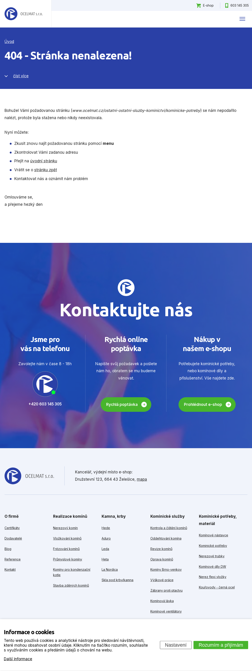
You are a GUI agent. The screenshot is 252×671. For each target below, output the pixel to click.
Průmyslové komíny (67, 559)
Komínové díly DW (212, 566)
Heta (105, 559)
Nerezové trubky (212, 556)
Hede (106, 528)
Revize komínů (161, 549)
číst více (21, 76)
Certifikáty (12, 528)
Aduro (106, 538)
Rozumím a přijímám (221, 645)
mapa (142, 479)
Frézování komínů (66, 549)
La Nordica (110, 569)
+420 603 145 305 (45, 404)
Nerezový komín (65, 528)
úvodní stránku (43, 161)
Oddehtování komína (165, 538)
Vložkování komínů (67, 538)
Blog (8, 549)
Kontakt (10, 569)
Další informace (18, 658)
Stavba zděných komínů (71, 585)
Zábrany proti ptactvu (166, 590)
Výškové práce (162, 580)
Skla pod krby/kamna (117, 580)
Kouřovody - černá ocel (217, 587)
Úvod (9, 41)
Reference (13, 559)
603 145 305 (239, 5)
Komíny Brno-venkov (166, 569)
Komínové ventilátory (166, 611)
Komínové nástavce (213, 535)
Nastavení (176, 645)
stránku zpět (45, 170)
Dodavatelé (13, 538)
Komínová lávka (162, 601)
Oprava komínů (161, 559)
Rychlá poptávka (122, 404)
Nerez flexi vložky (212, 577)
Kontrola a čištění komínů (168, 528)
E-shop (208, 5)
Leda (105, 549)
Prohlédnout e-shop (203, 404)
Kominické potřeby (213, 546)
